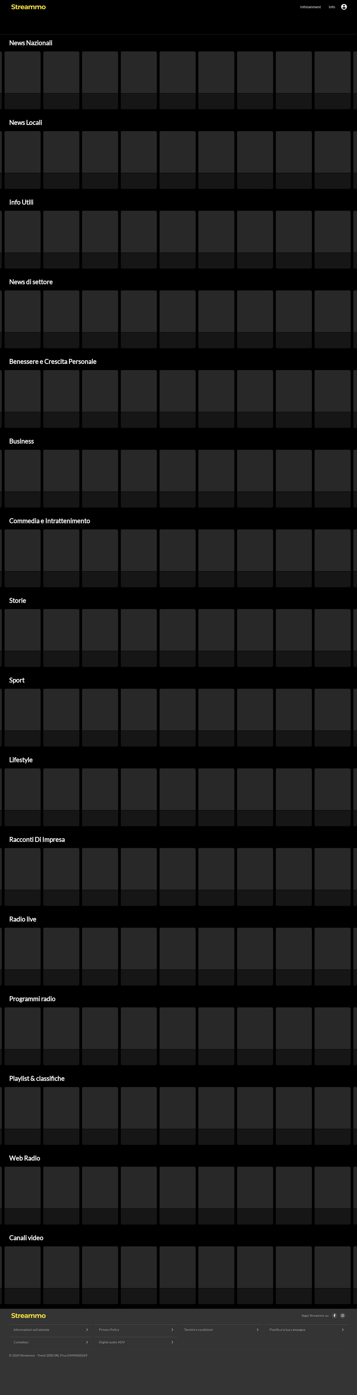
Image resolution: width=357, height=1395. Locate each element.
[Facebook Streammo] (335, 1316)
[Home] (28, 1315)
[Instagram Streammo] (344, 1316)
